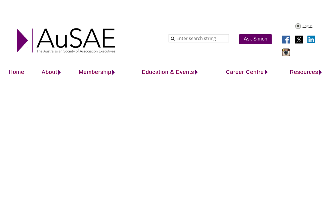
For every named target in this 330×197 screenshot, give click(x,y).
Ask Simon (255, 39)
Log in (307, 25)
